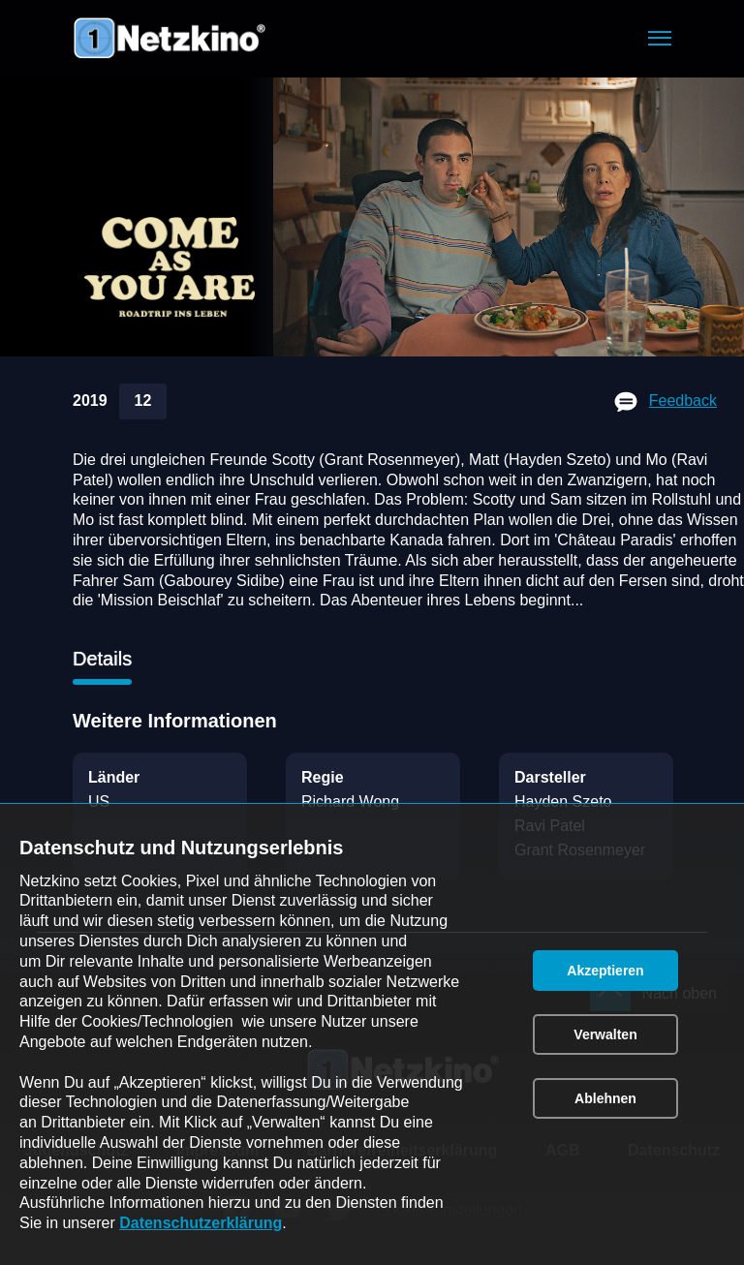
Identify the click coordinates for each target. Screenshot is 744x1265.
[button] (659, 38)
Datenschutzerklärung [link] (200, 1223)
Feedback (683, 400)
